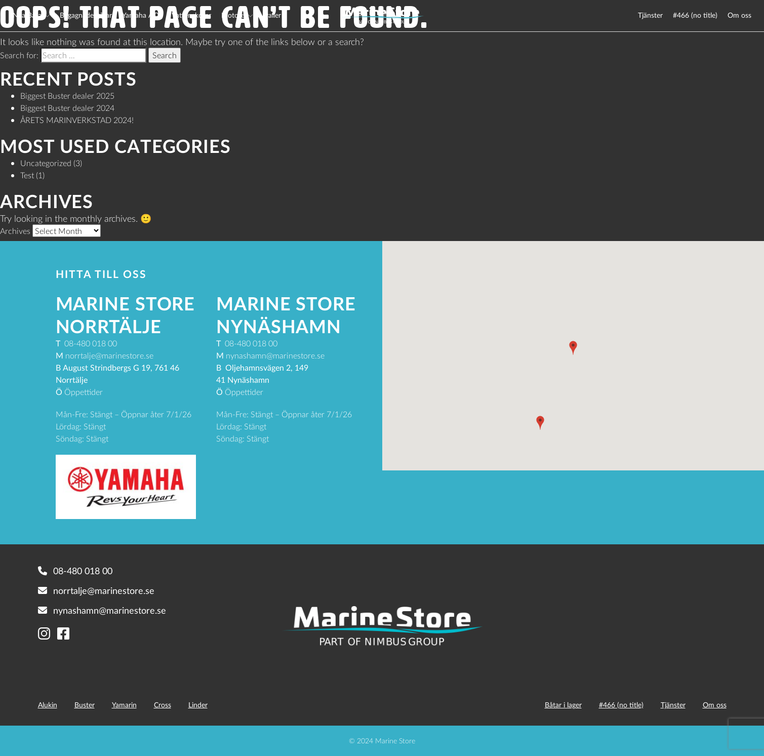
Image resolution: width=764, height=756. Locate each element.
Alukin (47, 704)
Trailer (272, 15)
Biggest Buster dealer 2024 (67, 107)
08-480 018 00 (75, 571)
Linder (198, 704)
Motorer (234, 15)
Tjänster (650, 15)
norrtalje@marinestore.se (96, 590)
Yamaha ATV (142, 15)
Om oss (739, 15)
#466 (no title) (695, 15)
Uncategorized (45, 162)
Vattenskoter (191, 15)
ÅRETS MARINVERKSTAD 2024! (77, 119)
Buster (84, 704)
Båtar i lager (563, 704)
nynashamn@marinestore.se (102, 610)
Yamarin (124, 704)
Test (27, 175)
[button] (573, 348)
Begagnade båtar (86, 15)
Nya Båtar (28, 15)
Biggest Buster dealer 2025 (67, 95)
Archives (15, 230)
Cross (162, 704)
